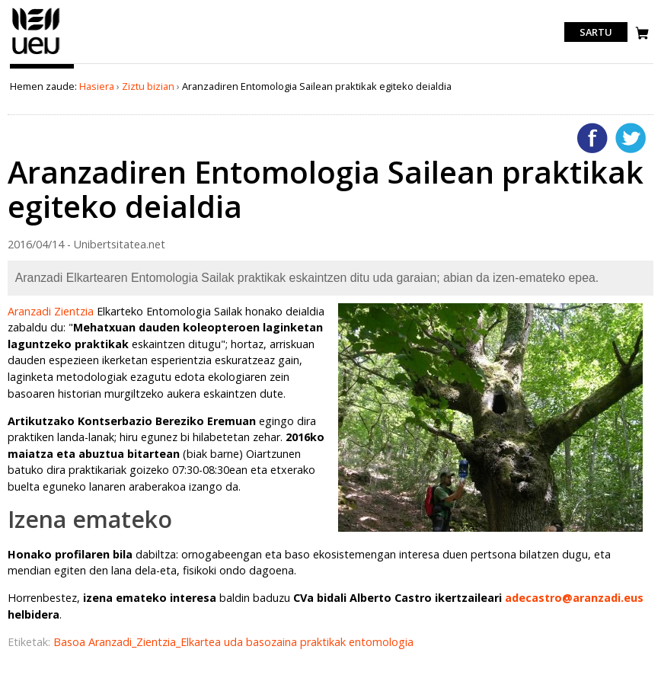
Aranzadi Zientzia (51, 311)
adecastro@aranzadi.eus (574, 597)
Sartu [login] (596, 32)
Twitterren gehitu (630, 138)
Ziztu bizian (148, 86)
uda (235, 642)
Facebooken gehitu (592, 138)
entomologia (381, 642)
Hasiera (96, 86)
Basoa (70, 642)
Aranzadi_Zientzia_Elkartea (156, 642)
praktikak (324, 642)
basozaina (273, 642)
